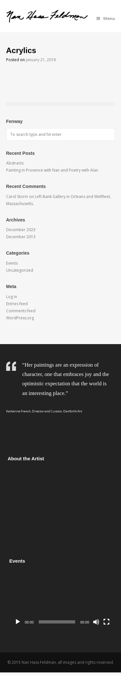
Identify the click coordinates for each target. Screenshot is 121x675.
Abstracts (15, 163)
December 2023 (20, 229)
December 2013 (20, 236)
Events (12, 263)
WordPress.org (20, 318)
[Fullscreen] (106, 622)
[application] (62, 598)
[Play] (18, 622)
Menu (105, 18)
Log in (11, 296)
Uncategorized (19, 270)
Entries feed (17, 303)
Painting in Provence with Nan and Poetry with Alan (52, 170)
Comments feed (20, 311)
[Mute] (96, 622)
